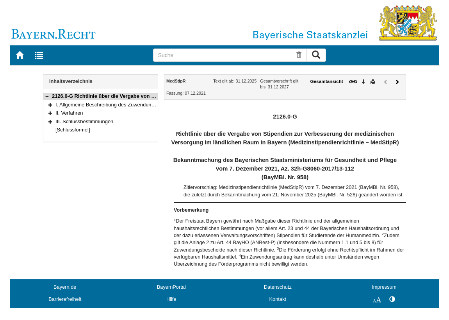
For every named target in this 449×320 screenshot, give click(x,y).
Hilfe (171, 299)
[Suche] (222, 55)
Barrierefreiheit (64, 299)
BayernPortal (171, 287)
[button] (47, 96)
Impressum (384, 287)
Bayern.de (64, 287)
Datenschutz (278, 287)
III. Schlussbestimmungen (84, 121)
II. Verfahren (69, 113)
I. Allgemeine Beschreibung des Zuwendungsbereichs (115, 105)
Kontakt (277, 299)
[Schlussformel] (72, 130)
